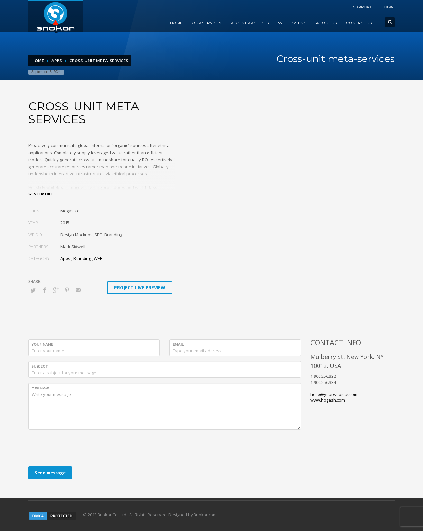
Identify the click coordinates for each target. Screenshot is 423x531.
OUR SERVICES (206, 23)
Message (40, 388)
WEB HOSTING (292, 23)
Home (38, 60)
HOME (176, 23)
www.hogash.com (327, 400)
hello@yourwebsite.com (333, 394)
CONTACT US (359, 23)
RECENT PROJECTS (249, 23)
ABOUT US (326, 23)
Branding (82, 258)
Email (178, 344)
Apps (56, 60)
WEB (98, 258)
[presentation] (77, 447)
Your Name (42, 344)
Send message (50, 473)
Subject (40, 366)
